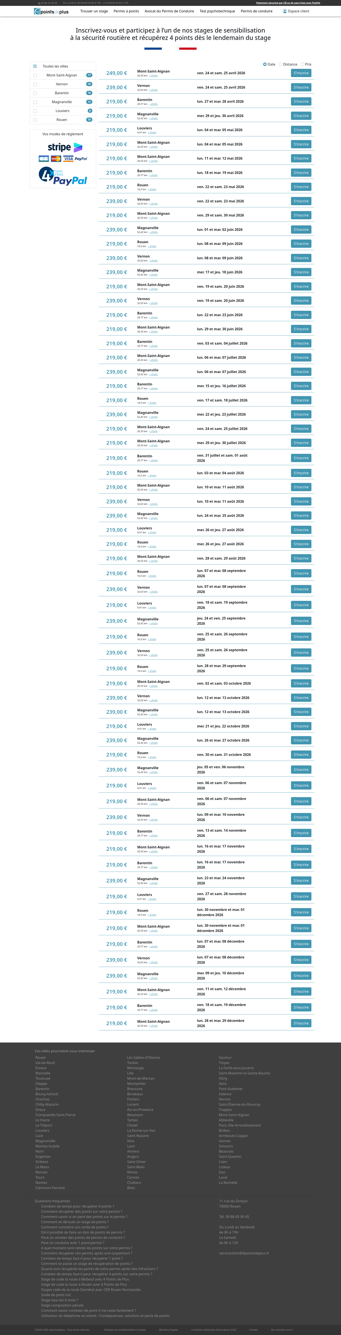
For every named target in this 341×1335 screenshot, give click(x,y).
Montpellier (136, 1083)
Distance (288, 64)
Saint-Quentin (230, 1156)
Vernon (225, 1099)
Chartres (42, 1099)
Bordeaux (135, 1094)
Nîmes (132, 1172)
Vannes (225, 1140)
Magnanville (45, 1140)
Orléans (41, 1161)
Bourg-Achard (46, 1094)
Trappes (225, 1109)
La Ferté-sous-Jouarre (236, 1068)
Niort (39, 1151)
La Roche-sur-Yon (141, 1130)
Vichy (223, 1078)
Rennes (41, 1172)
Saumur (225, 1057)
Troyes (224, 1062)
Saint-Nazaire (138, 1135)
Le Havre (42, 1120)
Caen (223, 1161)
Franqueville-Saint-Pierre (55, 1114)
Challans (134, 1182)
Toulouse (42, 1078)
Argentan (43, 1156)
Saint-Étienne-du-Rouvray (239, 1104)
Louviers (42, 1130)
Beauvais (226, 1151)
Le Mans (42, 1167)
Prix (306, 64)
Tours (40, 1177)
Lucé (39, 1135)
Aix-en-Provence (140, 1109)
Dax (222, 1172)
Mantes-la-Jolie (47, 1146)
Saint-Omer (136, 1161)
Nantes (41, 1182)
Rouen (40, 1057)
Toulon (132, 1062)
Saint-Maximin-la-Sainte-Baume (244, 1073)
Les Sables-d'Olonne (143, 1057)
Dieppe (41, 1083)
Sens (222, 1083)
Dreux (40, 1109)
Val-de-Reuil (45, 1062)
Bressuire (134, 1088)
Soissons (226, 1146)
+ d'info (153, 75)
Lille (130, 1073)
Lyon (131, 1146)
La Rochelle (228, 1182)
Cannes (133, 1177)
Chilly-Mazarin (47, 1104)
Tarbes (132, 1120)
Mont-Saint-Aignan (234, 1114)
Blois (131, 1187)
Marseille (42, 1073)
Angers (133, 1156)
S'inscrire (301, 73)
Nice (130, 1140)
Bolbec (224, 1130)
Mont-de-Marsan (141, 1078)
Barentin (42, 1088)
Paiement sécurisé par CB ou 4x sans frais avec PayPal (288, 2)
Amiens (133, 1151)
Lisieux (224, 1167)
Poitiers (133, 1099)
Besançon (135, 1114)
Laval (223, 1177)
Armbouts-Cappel (233, 1135)
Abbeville (226, 1120)
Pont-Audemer (231, 1088)
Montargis (135, 1068)
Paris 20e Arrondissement (240, 1125)
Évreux (41, 1068)
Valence (225, 1094)
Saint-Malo (136, 1167)
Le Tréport (43, 1125)
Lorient (133, 1104)
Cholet (132, 1125)
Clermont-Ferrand (50, 1187)
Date (269, 64)
